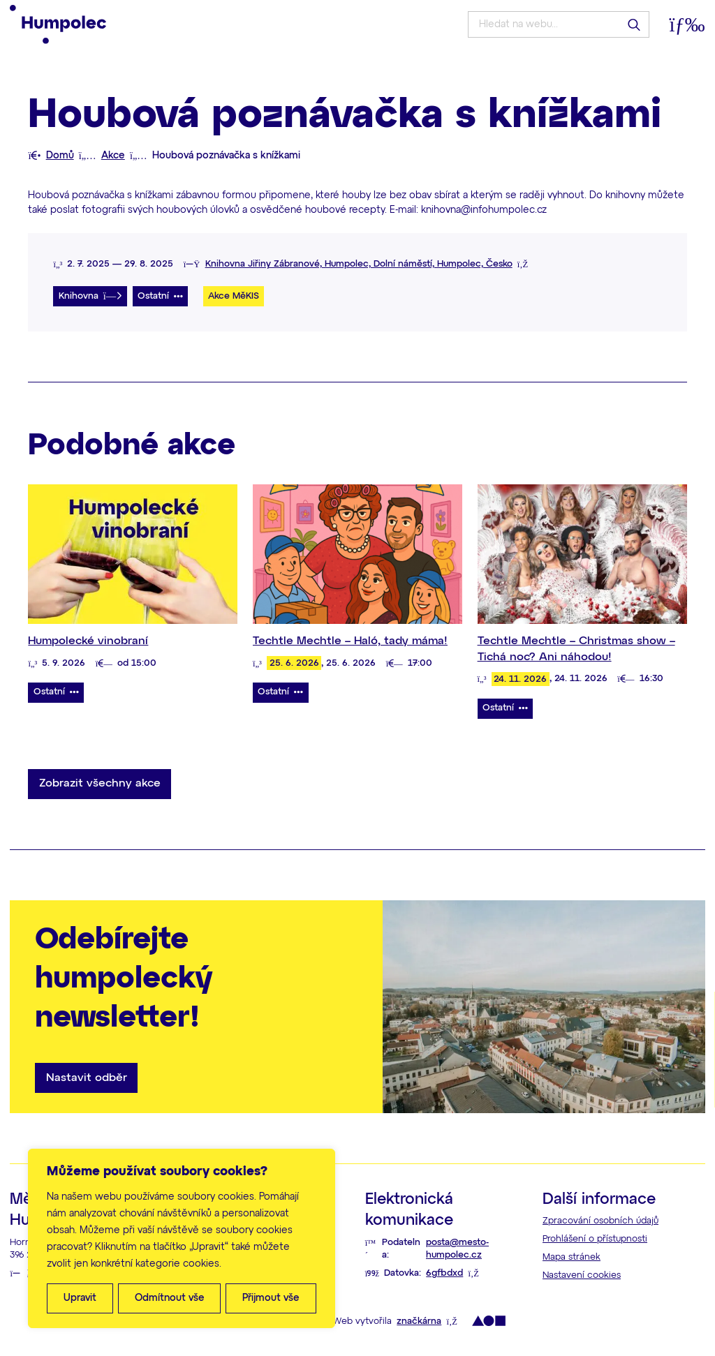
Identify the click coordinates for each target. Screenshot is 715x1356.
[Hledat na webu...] (558, 24)
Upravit (80, 1298)
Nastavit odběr (86, 1078)
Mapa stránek (571, 1257)
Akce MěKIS (233, 296)
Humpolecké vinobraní (88, 641)
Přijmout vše (271, 1298)
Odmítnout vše (170, 1298)
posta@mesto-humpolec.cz (457, 1249)
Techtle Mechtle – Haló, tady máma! (350, 641)
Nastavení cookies (582, 1275)
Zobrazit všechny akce (100, 783)
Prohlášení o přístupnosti (595, 1239)
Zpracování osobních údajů (600, 1220)
